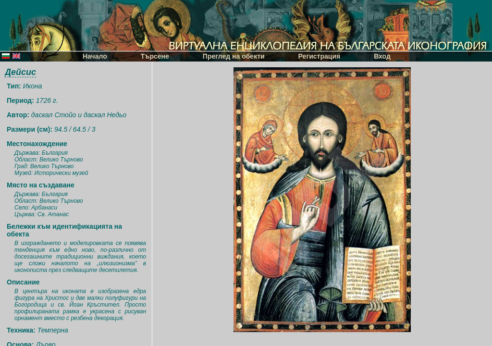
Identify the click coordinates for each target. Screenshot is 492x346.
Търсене (155, 56)
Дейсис (20, 72)
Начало (95, 56)
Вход (382, 56)
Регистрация (319, 56)
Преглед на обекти (234, 56)
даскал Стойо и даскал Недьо (78, 115)
